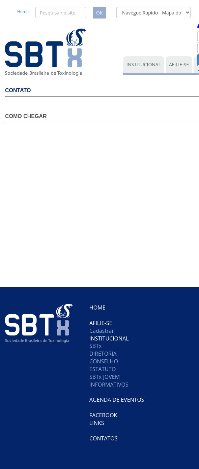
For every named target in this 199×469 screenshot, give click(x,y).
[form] (153, 12)
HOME (97, 307)
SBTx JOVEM (104, 377)
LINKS (96, 423)
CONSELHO (103, 361)
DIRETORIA (103, 353)
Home (23, 11)
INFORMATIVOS (109, 384)
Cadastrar (101, 330)
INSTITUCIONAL (143, 64)
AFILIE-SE (179, 64)
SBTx (95, 346)
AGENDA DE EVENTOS (116, 399)
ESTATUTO (102, 369)
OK (99, 12)
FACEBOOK (103, 415)
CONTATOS (103, 438)
